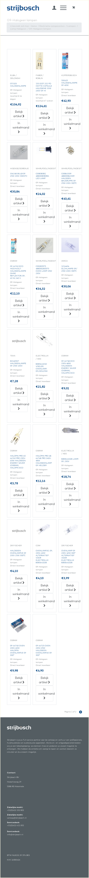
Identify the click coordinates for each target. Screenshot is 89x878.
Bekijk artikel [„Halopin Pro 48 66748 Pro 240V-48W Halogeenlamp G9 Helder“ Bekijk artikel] (44, 490)
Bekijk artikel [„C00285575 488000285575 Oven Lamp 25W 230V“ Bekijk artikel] (44, 298)
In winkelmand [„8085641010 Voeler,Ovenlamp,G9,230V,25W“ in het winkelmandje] (45, 409)
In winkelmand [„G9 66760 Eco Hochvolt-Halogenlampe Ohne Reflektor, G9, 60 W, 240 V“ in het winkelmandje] (20, 316)
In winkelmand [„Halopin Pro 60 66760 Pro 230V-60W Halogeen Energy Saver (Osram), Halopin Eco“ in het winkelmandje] (20, 506)
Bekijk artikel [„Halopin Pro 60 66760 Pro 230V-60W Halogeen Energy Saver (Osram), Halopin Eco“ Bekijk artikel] (18, 493)
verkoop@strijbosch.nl (17, 818)
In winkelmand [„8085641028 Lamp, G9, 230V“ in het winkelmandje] (71, 499)
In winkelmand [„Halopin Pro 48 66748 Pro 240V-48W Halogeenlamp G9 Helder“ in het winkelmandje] (45, 504)
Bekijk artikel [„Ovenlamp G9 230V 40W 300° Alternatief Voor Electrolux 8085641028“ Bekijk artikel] (70, 588)
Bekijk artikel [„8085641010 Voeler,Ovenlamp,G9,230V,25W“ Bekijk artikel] (44, 396)
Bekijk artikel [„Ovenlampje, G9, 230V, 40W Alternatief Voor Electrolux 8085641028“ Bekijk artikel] (44, 588)
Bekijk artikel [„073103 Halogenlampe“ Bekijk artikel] (18, 114)
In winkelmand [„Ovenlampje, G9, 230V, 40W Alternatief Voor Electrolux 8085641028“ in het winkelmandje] (45, 601)
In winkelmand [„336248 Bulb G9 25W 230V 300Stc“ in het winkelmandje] (20, 214)
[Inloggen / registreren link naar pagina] (52, 7)
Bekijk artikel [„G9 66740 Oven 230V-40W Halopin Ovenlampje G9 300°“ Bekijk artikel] (18, 680)
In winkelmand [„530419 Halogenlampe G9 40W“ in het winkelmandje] (71, 124)
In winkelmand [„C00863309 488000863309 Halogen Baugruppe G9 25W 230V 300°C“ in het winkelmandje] (71, 221)
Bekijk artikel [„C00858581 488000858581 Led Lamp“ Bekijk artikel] (44, 203)
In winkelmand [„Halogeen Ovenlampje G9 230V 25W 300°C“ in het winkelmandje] (20, 594)
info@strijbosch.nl (15, 834)
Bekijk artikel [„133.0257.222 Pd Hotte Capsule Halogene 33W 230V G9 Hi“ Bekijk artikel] (44, 115)
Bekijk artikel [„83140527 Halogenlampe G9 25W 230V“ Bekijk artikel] (18, 391)
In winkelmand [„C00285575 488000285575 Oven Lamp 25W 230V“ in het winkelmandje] (45, 311)
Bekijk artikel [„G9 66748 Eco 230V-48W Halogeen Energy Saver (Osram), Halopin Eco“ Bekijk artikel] (70, 398)
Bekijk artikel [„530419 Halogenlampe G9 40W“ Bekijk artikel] (70, 110)
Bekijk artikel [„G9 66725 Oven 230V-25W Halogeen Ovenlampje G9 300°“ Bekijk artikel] (44, 680)
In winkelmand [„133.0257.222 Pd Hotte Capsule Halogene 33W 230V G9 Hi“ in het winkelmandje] (45, 129)
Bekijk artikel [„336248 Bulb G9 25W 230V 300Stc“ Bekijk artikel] (18, 201)
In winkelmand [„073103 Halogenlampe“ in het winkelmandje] (20, 127)
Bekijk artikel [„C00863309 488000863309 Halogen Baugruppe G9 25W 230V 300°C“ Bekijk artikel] (70, 208)
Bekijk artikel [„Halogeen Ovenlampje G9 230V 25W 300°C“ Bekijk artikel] (18, 580)
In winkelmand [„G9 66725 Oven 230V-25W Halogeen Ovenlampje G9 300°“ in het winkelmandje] (45, 693)
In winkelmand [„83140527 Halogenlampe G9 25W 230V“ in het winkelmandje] (20, 404)
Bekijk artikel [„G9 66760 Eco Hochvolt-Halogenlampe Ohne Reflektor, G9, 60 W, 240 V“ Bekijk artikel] (18, 303)
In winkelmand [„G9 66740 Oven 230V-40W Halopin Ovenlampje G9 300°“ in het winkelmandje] (20, 693)
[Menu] (61, 7)
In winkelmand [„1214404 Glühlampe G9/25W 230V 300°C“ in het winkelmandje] (71, 309)
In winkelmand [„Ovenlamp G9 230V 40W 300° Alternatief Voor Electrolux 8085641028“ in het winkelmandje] (71, 601)
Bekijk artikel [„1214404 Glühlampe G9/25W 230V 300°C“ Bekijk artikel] (70, 296)
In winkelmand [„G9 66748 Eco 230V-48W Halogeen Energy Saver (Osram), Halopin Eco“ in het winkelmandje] (71, 411)
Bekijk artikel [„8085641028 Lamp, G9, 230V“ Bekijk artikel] (70, 486)
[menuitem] (52, 7)
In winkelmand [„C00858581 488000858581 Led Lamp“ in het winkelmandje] (45, 217)
